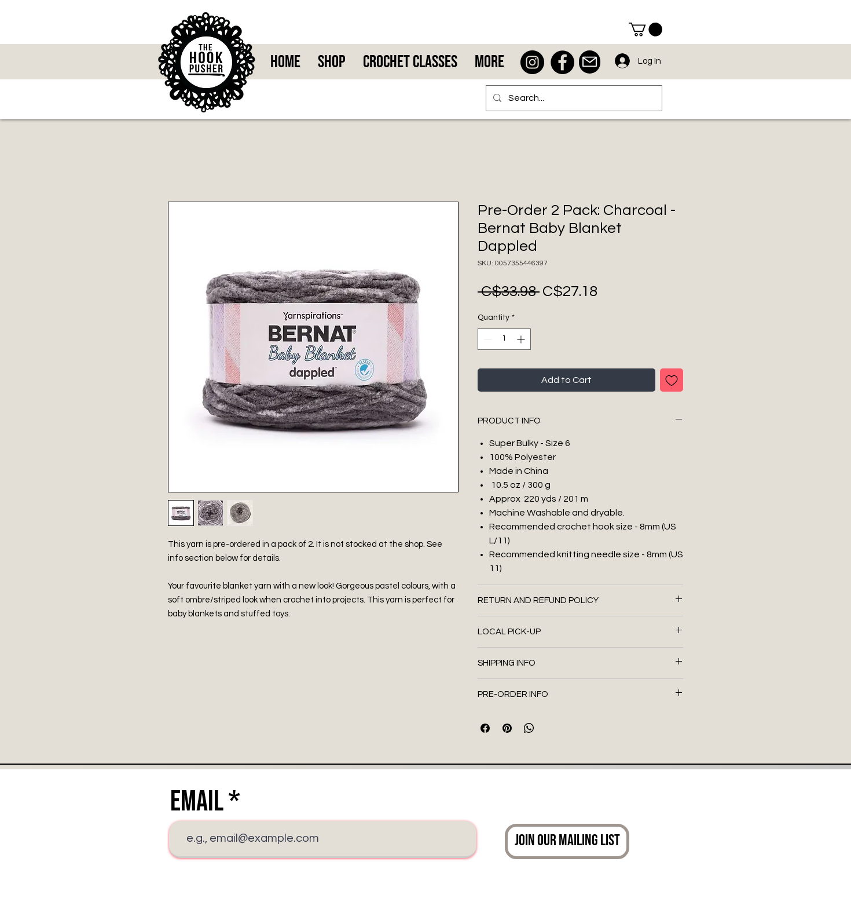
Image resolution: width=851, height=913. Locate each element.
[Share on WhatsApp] (529, 728)
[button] (645, 29)
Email (196, 801)
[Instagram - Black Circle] (532, 62)
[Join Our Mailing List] (567, 841)
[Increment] (522, 339)
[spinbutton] (504, 339)
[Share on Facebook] (485, 728)
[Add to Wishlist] (671, 380)
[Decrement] (486, 339)
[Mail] (589, 62)
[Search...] (572, 98)
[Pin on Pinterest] (507, 728)
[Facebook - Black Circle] (562, 62)
